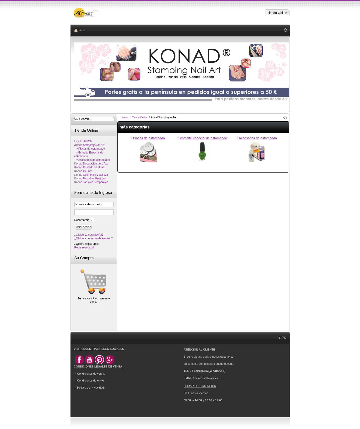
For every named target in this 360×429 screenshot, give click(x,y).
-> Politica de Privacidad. (89, 387)
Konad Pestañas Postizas (90, 178)
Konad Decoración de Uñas (91, 163)
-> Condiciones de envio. (89, 380)
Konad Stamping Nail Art (89, 145)
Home (125, 117)
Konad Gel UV (83, 171)
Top (284, 337)
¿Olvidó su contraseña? (89, 234)
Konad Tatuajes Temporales (91, 182)
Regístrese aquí (84, 247)
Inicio (82, 30)
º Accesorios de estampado (257, 138)
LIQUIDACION (83, 141)
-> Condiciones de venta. (89, 373)
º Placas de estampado (148, 138)
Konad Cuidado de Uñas (89, 167)
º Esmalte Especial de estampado (202, 138)
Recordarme (82, 220)
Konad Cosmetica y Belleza (91, 174)
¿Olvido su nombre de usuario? (93, 238)
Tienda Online (139, 117)
